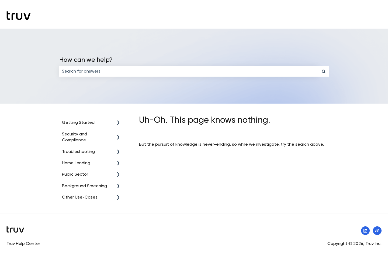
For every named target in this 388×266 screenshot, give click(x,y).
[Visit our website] (377, 230)
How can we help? (85, 60)
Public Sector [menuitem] (75, 174)
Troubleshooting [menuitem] (78, 152)
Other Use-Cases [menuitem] (80, 197)
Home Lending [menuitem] (76, 163)
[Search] (323, 71)
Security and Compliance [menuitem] (74, 137)
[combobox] (188, 71)
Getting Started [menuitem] (78, 123)
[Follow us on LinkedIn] (365, 230)
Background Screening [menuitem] (84, 186)
